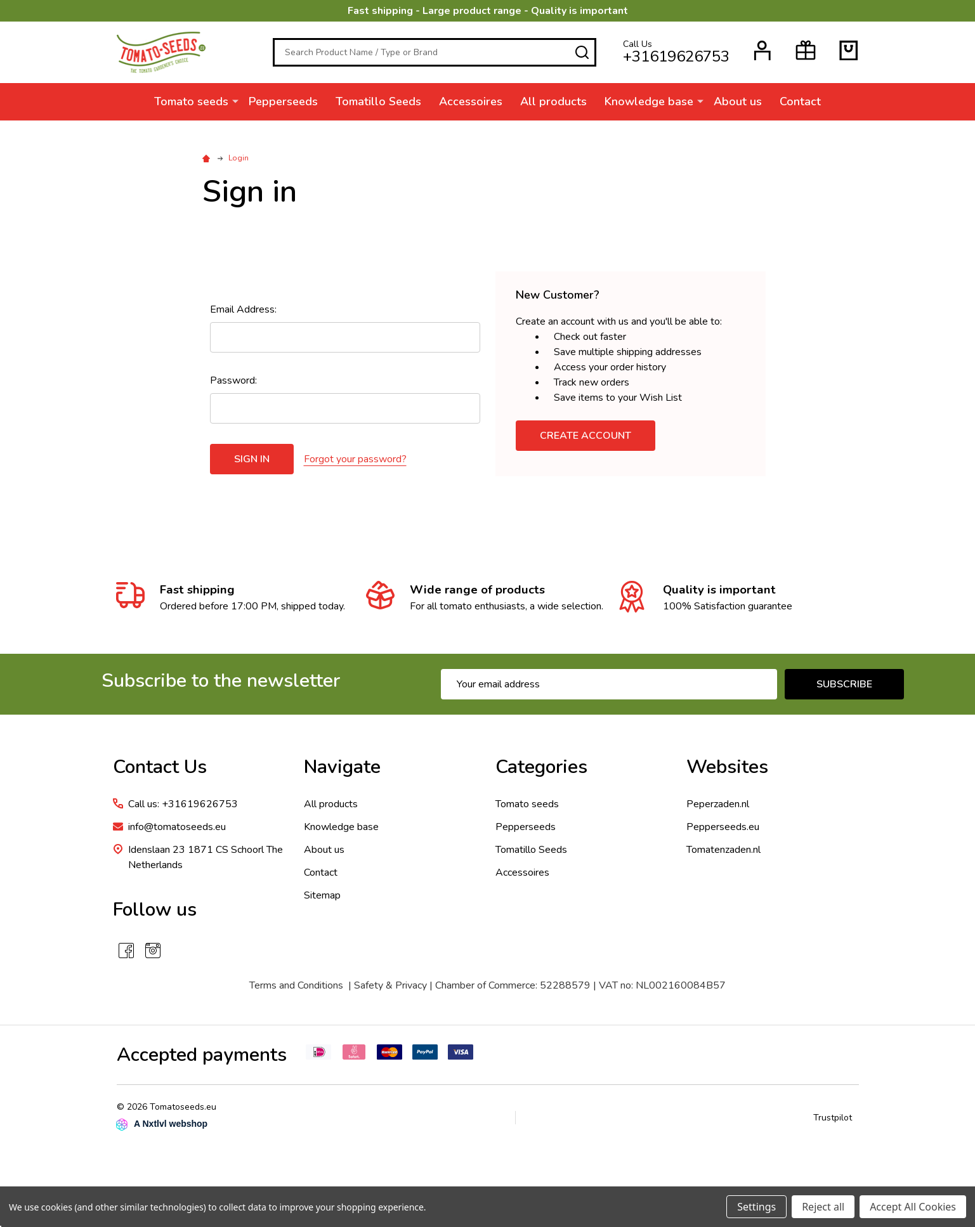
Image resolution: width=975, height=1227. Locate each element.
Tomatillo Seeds (378, 101)
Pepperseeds (283, 101)
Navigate (342, 767)
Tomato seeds (191, 101)
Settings (756, 1207)
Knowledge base (649, 101)
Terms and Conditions (296, 985)
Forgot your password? (355, 459)
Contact (800, 101)
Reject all (823, 1207)
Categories (541, 767)
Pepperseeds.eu (722, 827)
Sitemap (322, 895)
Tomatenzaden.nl (723, 850)
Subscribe (844, 684)
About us (738, 101)
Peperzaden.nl (717, 804)
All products (553, 101)
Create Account (585, 436)
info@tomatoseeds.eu (177, 827)
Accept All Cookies (913, 1207)
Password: (233, 380)
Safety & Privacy (390, 985)
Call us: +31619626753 (183, 804)
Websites (727, 767)
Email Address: (243, 309)
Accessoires (470, 101)
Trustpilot (832, 1118)
